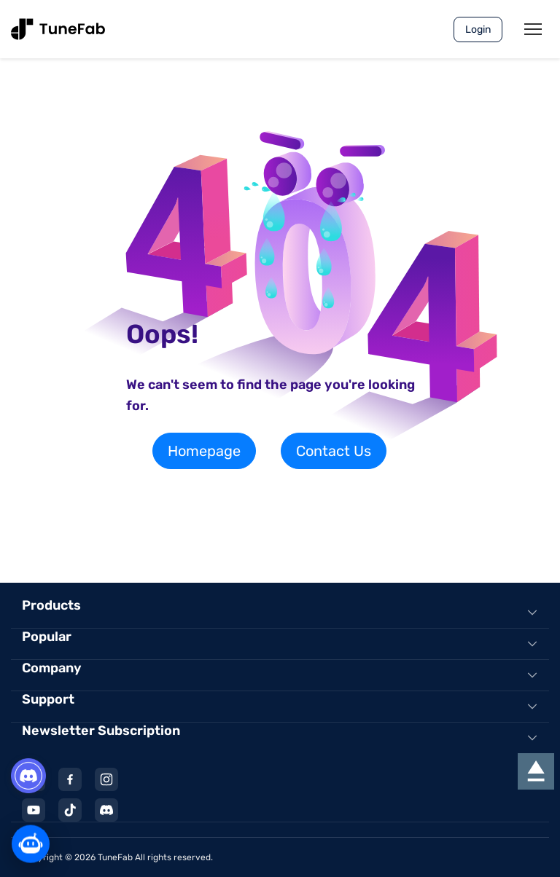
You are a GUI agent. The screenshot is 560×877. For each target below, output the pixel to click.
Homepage (204, 451)
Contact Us (333, 451)
